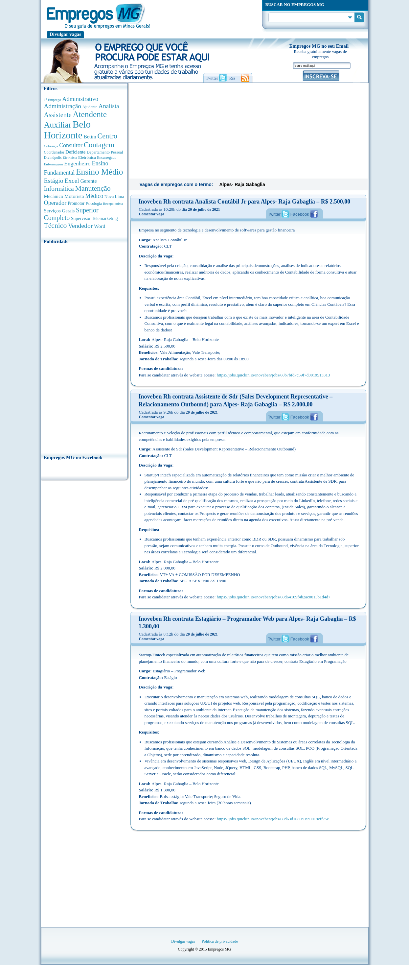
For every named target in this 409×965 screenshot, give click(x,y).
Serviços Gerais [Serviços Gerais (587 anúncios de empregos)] (59, 210)
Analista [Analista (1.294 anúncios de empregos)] (109, 106)
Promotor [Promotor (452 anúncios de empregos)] (76, 203)
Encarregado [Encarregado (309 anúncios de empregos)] (106, 158)
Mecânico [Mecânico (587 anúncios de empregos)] (53, 196)
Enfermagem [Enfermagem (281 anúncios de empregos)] (53, 164)
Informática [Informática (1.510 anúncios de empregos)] (59, 188)
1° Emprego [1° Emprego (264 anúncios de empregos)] (52, 100)
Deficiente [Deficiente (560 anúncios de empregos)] (75, 152)
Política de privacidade (220, 941)
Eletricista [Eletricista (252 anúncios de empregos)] (70, 157)
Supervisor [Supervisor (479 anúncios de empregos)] (81, 218)
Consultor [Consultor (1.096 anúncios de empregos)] (70, 145)
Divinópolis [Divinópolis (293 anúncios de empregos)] (53, 157)
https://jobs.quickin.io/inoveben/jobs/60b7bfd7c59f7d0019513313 (273, 375)
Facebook (299, 214)
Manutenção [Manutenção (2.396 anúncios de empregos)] (92, 188)
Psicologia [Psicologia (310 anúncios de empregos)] (94, 204)
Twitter (274, 214)
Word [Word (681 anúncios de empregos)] (99, 226)
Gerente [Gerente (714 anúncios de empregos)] (88, 181)
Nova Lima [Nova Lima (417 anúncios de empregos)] (114, 196)
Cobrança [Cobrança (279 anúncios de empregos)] (51, 146)
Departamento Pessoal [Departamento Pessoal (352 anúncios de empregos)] (105, 152)
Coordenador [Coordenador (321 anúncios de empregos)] (54, 152)
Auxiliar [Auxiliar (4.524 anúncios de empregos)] (58, 124)
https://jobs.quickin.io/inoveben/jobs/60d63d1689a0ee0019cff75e (273, 818)
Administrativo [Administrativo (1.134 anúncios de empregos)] (80, 99)
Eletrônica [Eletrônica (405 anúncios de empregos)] (87, 157)
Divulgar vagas (65, 34)
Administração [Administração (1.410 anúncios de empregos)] (62, 106)
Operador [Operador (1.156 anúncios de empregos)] (55, 203)
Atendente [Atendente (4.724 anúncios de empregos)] (90, 114)
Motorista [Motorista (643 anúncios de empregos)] (74, 196)
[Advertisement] (84, 347)
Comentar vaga (151, 214)
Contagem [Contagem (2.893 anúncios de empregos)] (99, 145)
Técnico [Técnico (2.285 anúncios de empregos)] (55, 225)
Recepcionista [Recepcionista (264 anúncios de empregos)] (113, 203)
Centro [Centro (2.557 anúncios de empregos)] (107, 136)
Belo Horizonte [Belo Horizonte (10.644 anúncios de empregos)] (67, 129)
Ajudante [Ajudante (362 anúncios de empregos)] (89, 107)
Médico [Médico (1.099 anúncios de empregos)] (94, 196)
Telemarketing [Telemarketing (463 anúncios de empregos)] (105, 218)
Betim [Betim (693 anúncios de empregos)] (89, 136)
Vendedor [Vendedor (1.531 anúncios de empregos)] (80, 225)
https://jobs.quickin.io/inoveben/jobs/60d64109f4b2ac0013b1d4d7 (273, 596)
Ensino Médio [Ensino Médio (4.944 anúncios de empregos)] (99, 172)
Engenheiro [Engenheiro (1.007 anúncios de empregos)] (77, 163)
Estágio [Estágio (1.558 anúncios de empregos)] (53, 180)
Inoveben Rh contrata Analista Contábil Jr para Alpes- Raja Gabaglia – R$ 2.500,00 (245, 201)
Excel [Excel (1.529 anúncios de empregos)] (71, 180)
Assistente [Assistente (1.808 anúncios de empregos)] (58, 114)
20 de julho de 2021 (204, 209)
